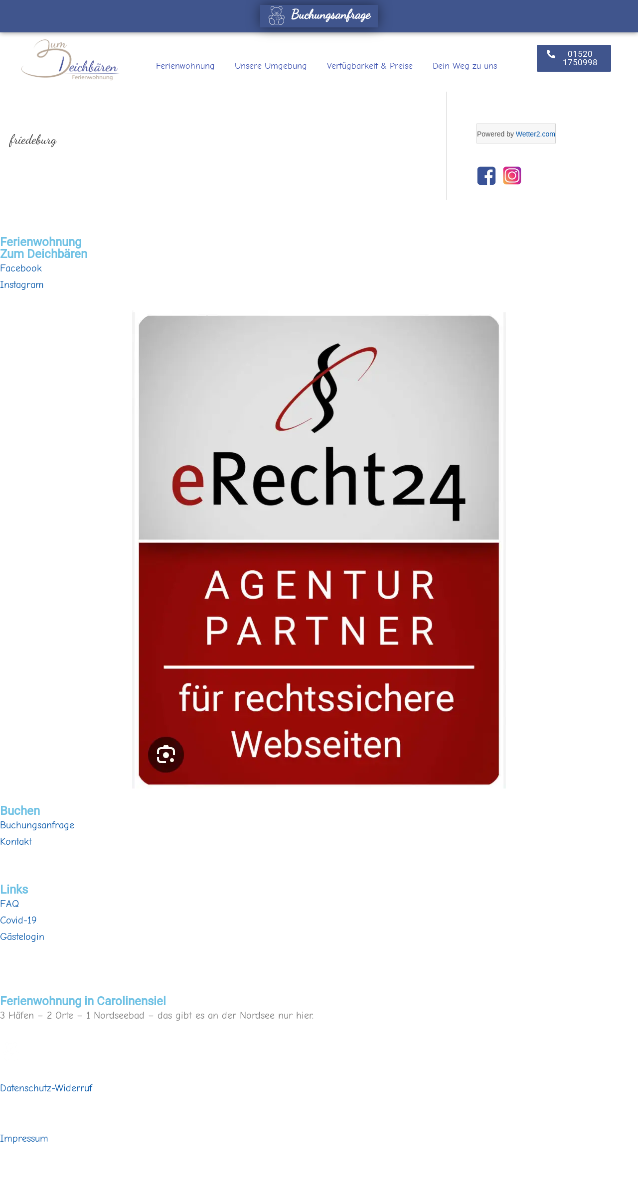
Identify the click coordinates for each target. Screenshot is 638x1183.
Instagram (22, 284)
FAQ (9, 904)
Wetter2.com (535, 134)
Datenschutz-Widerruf (46, 1088)
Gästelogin (22, 936)
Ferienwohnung (185, 66)
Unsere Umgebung (271, 66)
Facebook (21, 268)
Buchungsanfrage (317, 14)
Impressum (24, 1138)
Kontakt (16, 841)
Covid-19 (18, 920)
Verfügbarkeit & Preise (370, 66)
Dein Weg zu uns (465, 66)
